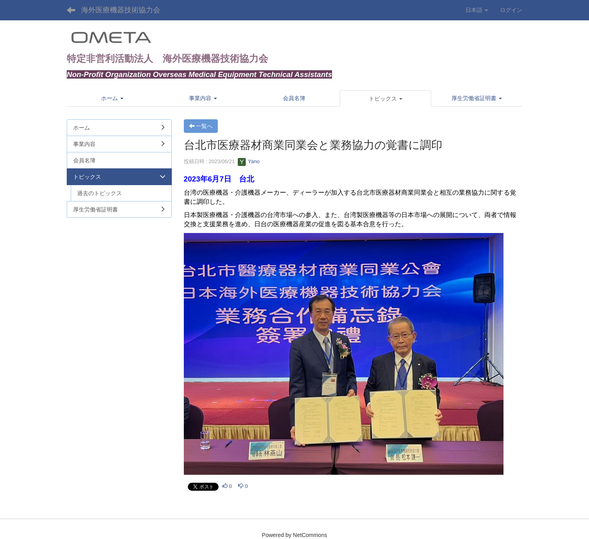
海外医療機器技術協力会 (120, 10)
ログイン (511, 10)
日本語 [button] (477, 10)
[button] (385, 99)
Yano (249, 161)
